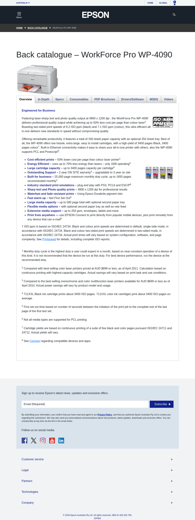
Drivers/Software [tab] (132, 99)
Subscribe (160, 404)
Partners (27, 480)
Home (150, 3)
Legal (25, 470)
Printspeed (49, 239)
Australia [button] (22, 3)
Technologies (30, 491)
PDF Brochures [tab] (104, 99)
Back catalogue (38, 28)
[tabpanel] (97, 231)
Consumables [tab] (79, 99)
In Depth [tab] (43, 99)
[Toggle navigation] (19, 15)
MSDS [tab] (154, 99)
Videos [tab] (168, 99)
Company (28, 502)
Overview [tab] (25, 99)
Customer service (33, 459)
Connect (35, 341)
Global (163, 3)
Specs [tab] (59, 99)
